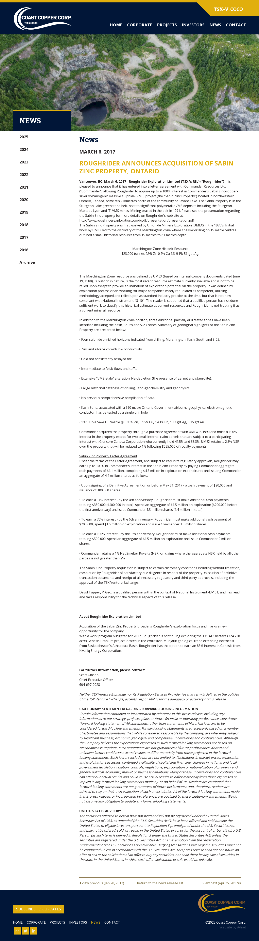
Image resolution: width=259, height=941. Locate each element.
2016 (23, 250)
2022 (23, 174)
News (215, 25)
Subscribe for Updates (38, 909)
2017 (23, 237)
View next (222, 883)
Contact (236, 25)
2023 (23, 162)
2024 (23, 149)
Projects (167, 25)
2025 (23, 137)
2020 (23, 199)
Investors (193, 25)
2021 (23, 187)
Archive (27, 262)
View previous (101, 883)
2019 (23, 212)
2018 (23, 224)
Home (116, 25)
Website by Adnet (233, 927)
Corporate (139, 25)
